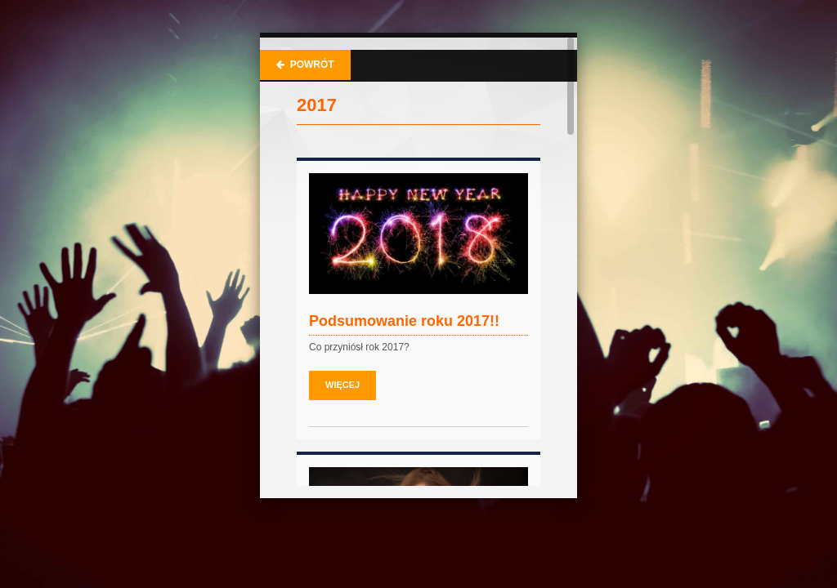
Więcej (342, 385)
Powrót (305, 64)
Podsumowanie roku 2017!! (404, 321)
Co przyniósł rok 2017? (359, 347)
